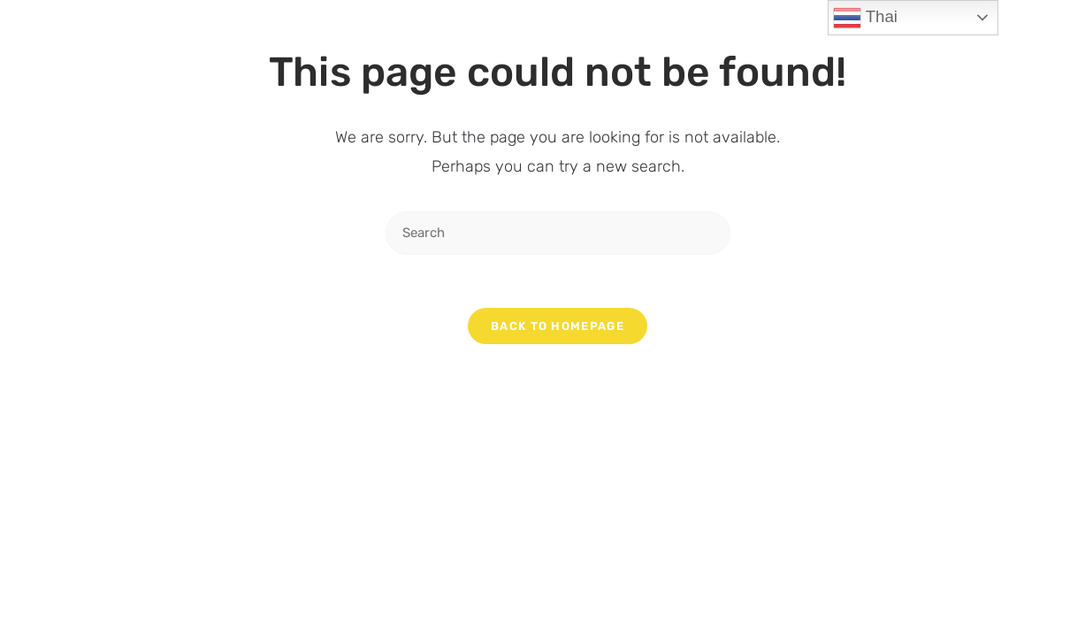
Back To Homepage (557, 326)
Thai (865, 18)
